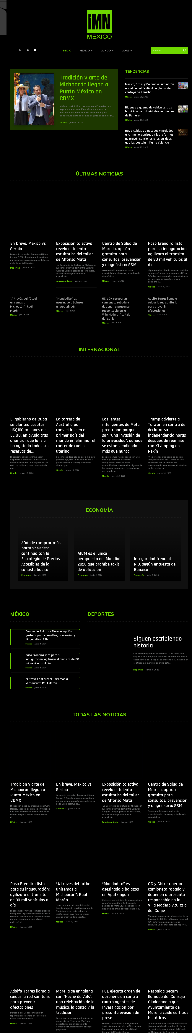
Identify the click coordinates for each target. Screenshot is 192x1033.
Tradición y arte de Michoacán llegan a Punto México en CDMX (84, 88)
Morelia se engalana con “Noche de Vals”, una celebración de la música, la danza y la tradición (74, 967)
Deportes (14, 263)
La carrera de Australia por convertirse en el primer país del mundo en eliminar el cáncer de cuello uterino (75, 412)
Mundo (13, 447)
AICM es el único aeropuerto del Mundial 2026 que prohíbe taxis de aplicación (99, 547)
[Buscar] (184, 50)
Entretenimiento (63, 274)
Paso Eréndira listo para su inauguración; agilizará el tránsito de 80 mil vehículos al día (168, 251)
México (63, 122)
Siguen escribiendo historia (157, 628)
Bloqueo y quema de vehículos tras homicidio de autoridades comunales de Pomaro (149, 111)
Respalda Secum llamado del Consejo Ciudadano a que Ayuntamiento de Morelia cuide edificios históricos (166, 969)
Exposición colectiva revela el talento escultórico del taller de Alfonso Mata (76, 249)
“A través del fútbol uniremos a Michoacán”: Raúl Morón (24, 293)
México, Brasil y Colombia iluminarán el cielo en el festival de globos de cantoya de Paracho (149, 88)
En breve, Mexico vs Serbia (30, 244)
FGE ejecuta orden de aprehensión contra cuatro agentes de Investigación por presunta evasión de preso (122, 969)
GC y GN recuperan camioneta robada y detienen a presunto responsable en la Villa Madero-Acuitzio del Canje (115, 296)
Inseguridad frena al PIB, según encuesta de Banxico (154, 549)
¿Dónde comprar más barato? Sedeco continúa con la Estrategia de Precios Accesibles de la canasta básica (41, 541)
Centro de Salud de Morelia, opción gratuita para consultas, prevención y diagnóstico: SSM (122, 251)
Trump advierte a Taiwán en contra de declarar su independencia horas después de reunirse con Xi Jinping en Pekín (167, 412)
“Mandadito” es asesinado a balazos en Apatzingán (70, 292)
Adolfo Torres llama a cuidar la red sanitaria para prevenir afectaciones (162, 293)
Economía (26, 560)
